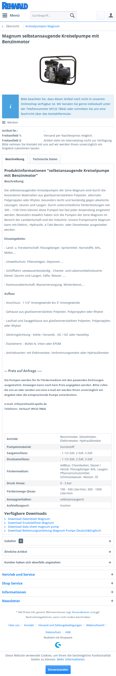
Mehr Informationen (71, 659)
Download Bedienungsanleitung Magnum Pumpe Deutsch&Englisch (52, 530)
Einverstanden (58, 669)
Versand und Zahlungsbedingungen (60, 625)
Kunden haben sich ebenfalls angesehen (32, 562)
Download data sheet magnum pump (31, 527)
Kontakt (29, 625)
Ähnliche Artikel (15, 552)
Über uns (14, 625)
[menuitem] (11, 15)
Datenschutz (53, 632)
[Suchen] (72, 15)
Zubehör (13, 541)
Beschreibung (14, 159)
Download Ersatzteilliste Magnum (29, 523)
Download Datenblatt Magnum (27, 519)
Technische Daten (45, 159)
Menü (11, 15)
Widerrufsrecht (95, 625)
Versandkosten (81, 612)
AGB (67, 632)
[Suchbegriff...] (53, 15)
